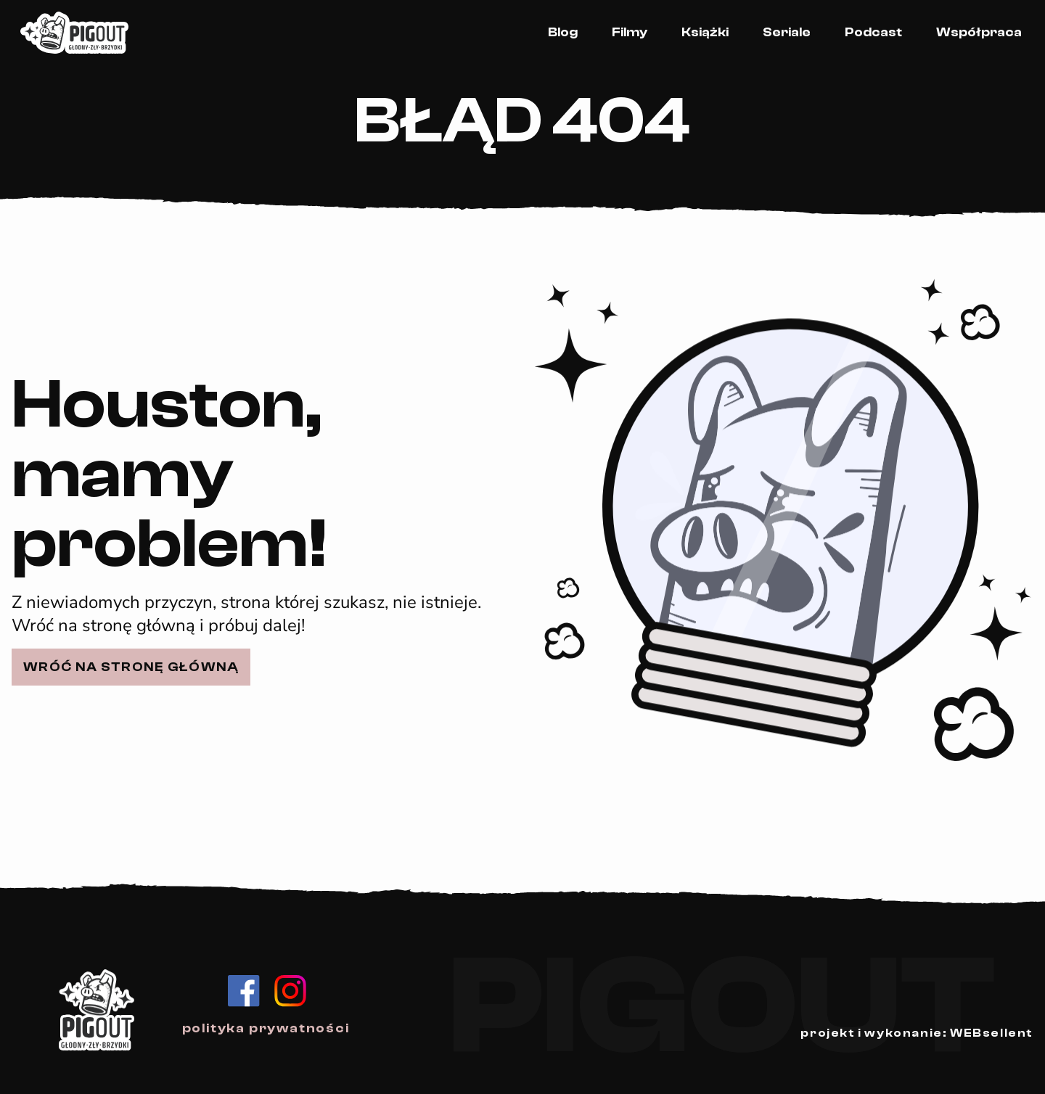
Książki (705, 32)
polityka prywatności (266, 1028)
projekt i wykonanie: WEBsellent (916, 1033)
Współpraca (979, 32)
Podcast (873, 32)
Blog (563, 32)
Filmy (629, 32)
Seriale (787, 32)
